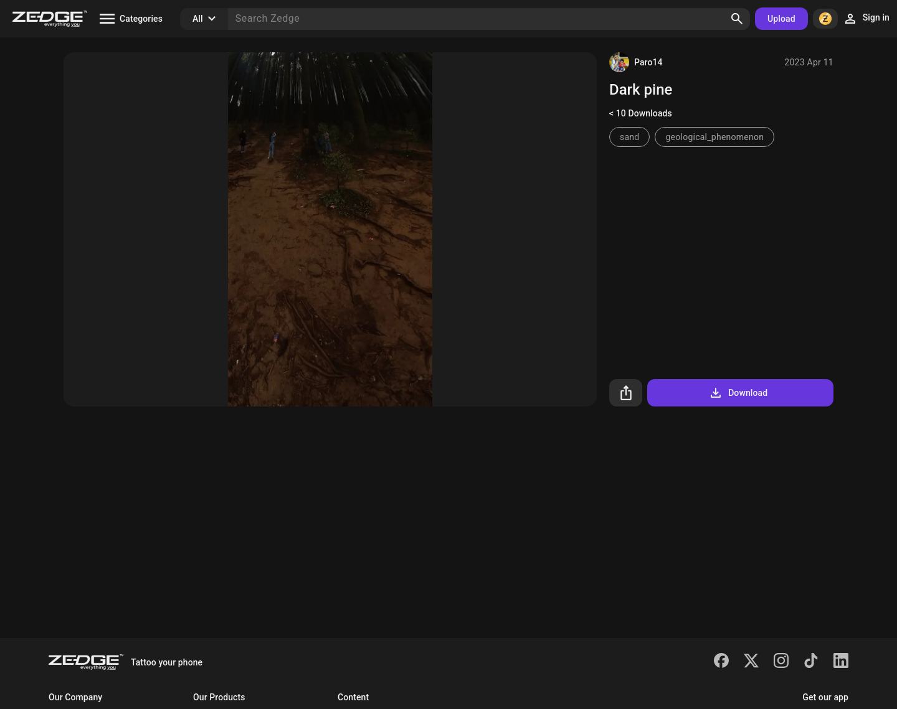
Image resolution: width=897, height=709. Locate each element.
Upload (781, 19)
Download (737, 392)
